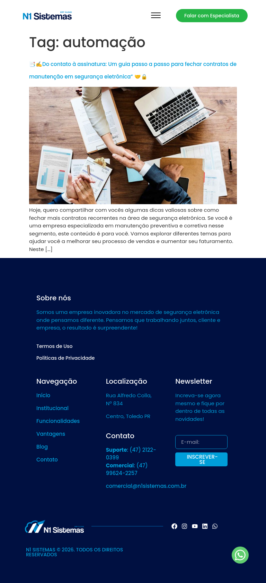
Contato (47, 459)
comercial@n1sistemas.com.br (146, 486)
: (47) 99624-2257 (127, 469)
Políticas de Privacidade (65, 358)
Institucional (52, 408)
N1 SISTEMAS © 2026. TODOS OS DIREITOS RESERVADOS (74, 552)
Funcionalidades (58, 421)
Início (43, 395)
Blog (42, 446)
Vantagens (50, 434)
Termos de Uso (54, 346)
